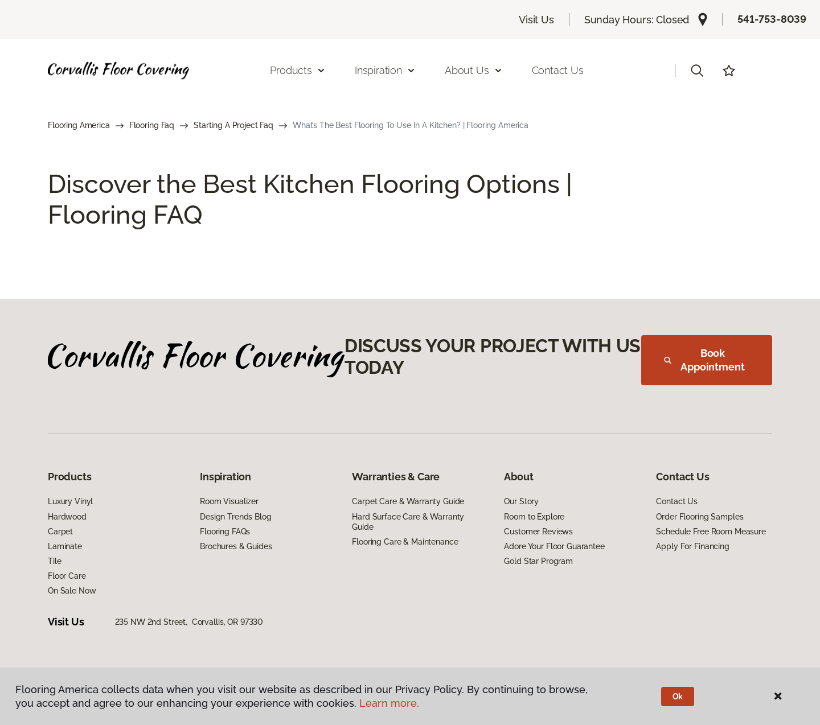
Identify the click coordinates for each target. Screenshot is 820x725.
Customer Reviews (538, 531)
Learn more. (389, 703)
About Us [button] (474, 70)
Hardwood (67, 516)
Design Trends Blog (235, 516)
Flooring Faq (151, 125)
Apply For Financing (692, 546)
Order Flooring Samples (699, 516)
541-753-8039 (771, 19)
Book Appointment (704, 360)
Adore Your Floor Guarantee (554, 546)
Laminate (65, 546)
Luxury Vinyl (70, 501)
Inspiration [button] (385, 70)
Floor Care (67, 575)
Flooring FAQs (225, 531)
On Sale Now (72, 590)
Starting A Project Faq (233, 125)
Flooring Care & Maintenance (405, 541)
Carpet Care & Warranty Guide (408, 501)
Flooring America (79, 125)
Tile (54, 561)
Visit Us (536, 20)
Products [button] (298, 70)
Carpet (60, 531)
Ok (678, 696)
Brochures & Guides (236, 546)
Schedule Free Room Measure (710, 531)
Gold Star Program (538, 561)
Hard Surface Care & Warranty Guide (408, 522)
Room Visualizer (229, 501)
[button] (697, 70)
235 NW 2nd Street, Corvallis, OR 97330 (189, 622)
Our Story (521, 501)
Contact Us (558, 70)
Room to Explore (534, 516)
